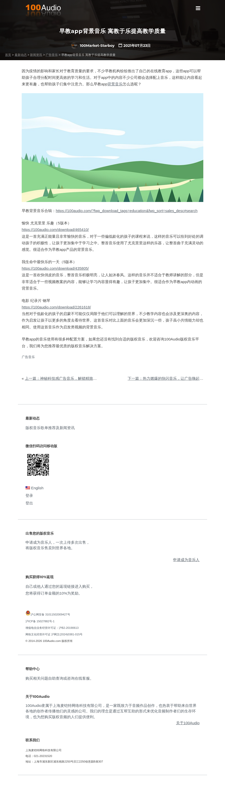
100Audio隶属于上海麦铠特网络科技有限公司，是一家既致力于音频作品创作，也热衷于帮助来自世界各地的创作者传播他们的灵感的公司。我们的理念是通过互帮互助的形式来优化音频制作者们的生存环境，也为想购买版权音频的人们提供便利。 (110, 711)
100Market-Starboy (93, 45)
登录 (29, 495)
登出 (29, 503)
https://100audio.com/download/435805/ (55, 268)
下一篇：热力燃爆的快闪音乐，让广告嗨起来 (165, 378)
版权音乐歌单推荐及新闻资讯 (50, 428)
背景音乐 (115, 84)
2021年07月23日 (137, 45)
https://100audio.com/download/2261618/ (56, 307)
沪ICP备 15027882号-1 (39, 621)
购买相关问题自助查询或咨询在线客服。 (59, 678)
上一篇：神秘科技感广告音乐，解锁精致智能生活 (66, 378)
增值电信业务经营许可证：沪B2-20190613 (52, 627)
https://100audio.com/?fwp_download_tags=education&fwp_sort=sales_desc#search (127, 211)
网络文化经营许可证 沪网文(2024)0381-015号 (53, 634)
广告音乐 (28, 357)
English (34, 488)
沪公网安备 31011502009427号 (50, 614)
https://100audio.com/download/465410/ (55, 229)
